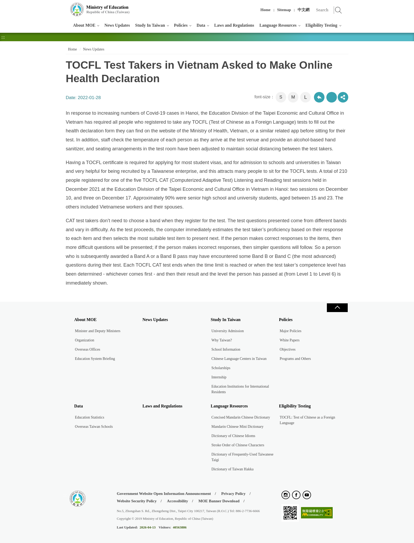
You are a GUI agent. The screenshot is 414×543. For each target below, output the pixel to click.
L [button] (305, 97)
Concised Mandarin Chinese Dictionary (240, 417)
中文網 (303, 10)
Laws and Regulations (234, 25)
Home (265, 10)
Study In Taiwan (150, 25)
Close (337, 307)
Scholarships (220, 368)
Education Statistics (89, 417)
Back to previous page (319, 97)
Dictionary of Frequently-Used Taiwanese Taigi (242, 457)
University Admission (227, 331)
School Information (225, 349)
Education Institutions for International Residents (240, 389)
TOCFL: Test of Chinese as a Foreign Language (307, 420)
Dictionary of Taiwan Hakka (232, 469)
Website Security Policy (137, 501)
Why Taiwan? (221, 340)
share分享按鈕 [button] (343, 97)
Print (331, 97)
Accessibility (177, 501)
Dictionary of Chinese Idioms (233, 436)
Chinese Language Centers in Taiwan (239, 359)
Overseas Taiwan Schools (94, 427)
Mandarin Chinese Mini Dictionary (237, 427)
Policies (181, 25)
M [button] (293, 97)
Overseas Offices (87, 349)
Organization (84, 340)
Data (200, 25)
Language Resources (278, 25)
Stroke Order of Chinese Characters (237, 445)
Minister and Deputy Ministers (97, 331)
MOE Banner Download (218, 501)
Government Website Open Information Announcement (164, 493)
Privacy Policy (233, 493)
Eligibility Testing (321, 25)
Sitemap (284, 10)
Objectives (287, 349)
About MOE (84, 25)
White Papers (289, 340)
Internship (219, 377)
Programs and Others (295, 359)
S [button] (280, 97)
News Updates (117, 25)
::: (65, 6)
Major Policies (290, 331)
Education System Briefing (95, 359)
